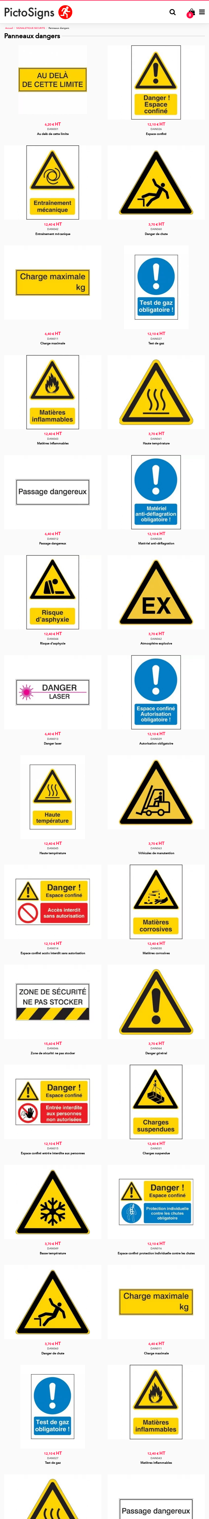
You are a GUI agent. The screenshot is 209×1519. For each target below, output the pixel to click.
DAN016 (156, 1248)
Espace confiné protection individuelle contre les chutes (156, 1253)
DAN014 (52, 948)
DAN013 (52, 738)
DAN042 (52, 229)
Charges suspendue (156, 1153)
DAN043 (52, 438)
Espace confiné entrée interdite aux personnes (53, 1153)
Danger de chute (156, 234)
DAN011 (52, 338)
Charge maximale (52, 343)
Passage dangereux (52, 543)
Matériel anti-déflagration (156, 543)
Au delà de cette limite (53, 134)
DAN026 (156, 129)
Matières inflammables (53, 443)
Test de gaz (156, 343)
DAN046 (52, 1048)
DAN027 (156, 338)
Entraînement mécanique (52, 234)
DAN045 (52, 848)
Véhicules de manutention (156, 853)
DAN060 (156, 229)
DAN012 (52, 538)
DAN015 (52, 1148)
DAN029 (156, 738)
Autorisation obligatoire (156, 743)
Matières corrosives (156, 953)
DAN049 (52, 1248)
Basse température (53, 1253)
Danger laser (52, 743)
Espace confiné (156, 134)
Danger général (156, 1053)
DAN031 (156, 1148)
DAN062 (156, 638)
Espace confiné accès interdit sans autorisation (53, 953)
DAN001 (52, 129)
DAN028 (156, 538)
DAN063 (156, 848)
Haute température (156, 443)
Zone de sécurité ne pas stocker (53, 1053)
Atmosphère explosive (156, 643)
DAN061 (156, 438)
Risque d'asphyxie (52, 643)
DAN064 (156, 1048)
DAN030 (156, 948)
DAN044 (52, 638)
